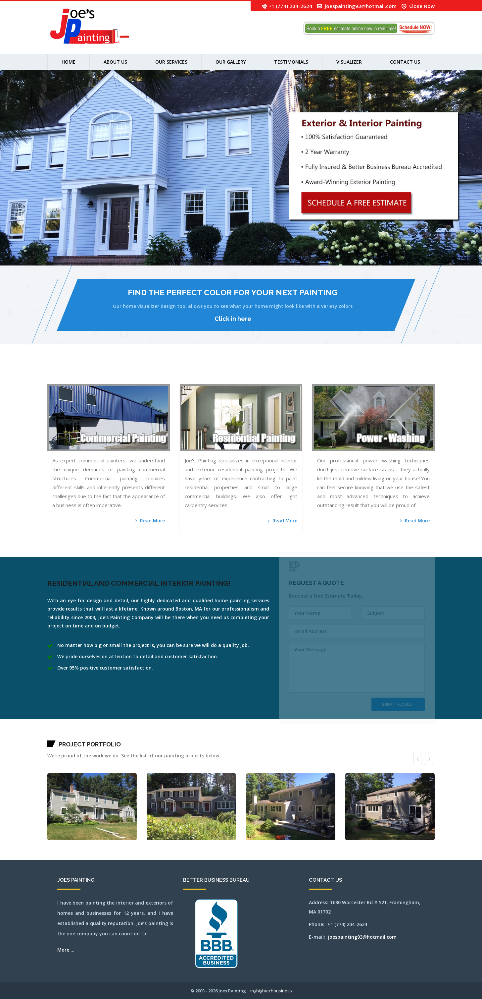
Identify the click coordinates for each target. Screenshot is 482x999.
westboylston (74, 380)
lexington (234, 371)
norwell (341, 371)
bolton (94, 371)
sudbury (425, 371)
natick (297, 371)
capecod (129, 371)
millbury (285, 371)
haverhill (201, 371)
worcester (103, 380)
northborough (327, 371)
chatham (143, 371)
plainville (363, 371)
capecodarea (132, 371)
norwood (344, 371)
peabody (354, 371)
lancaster (226, 371)
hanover (193, 371)
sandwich (382, 371)
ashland (63, 371)
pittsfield (360, 371)
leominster (230, 371)
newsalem (306, 371)
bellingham (79, 371)
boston (96, 371)
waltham (51, 380)
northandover (317, 371)
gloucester (187, 371)
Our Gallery (231, 62)
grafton (190, 371)
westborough (69, 380)
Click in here (233, 318)
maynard (258, 371)
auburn (71, 371)
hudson (219, 371)
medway (266, 371)
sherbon (390, 371)
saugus (386, 371)
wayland (59, 380)
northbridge (331, 371)
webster (62, 380)
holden (208, 371)
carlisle (136, 371)
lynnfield (247, 371)
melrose (269, 371)
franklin (184, 371)
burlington (120, 371)
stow (423, 371)
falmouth (176, 371)
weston (82, 380)
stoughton (420, 371)
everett (173, 371)
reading (372, 371)
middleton (279, 371)
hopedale (213, 371)
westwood (85, 380)
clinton (157, 371)
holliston (210, 371)
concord (162, 371)
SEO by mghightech (112, 380)
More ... (65, 950)
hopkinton (216, 371)
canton (127, 371)
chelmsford (146, 371)
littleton (240, 371)
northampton (313, 371)
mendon (272, 371)
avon (72, 371)
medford (264, 371)
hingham (205, 371)
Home (68, 62)
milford (282, 371)
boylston (102, 371)
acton (54, 371)
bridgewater (110, 371)
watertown (55, 380)
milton (291, 371)
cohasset (159, 371)
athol (65, 371)
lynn (245, 371)
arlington (59, 371)
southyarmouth (413, 371)
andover (57, 371)
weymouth (88, 380)
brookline (116, 371)
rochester (377, 371)
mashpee (255, 371)
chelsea (150, 371)
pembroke (356, 371)
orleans (347, 371)
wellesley (65, 380)
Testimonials (291, 62)
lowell (243, 371)
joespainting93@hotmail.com (361, 6)
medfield (261, 371)
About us (115, 62)
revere (374, 371)
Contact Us (405, 62)
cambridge (123, 371)
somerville (400, 371)
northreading (336, 371)
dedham (165, 371)
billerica (91, 371)
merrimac (275, 371)
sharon (388, 371)
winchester (97, 380)
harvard (196, 371)
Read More (150, 520)
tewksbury (428, 371)
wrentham (107, 380)
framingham (180, 371)
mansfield (48, 371)
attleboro (67, 371)
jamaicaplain (223, 371)
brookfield (113, 371)
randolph (369, 371)
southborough (405, 371)
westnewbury (78, 380)
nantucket (294, 371)
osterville (350, 371)
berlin (86, 371)
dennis (168, 371)
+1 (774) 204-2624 (290, 6)
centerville (139, 371)
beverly (88, 371)
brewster (105, 371)
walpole (48, 380)
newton (309, 371)
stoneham (417, 371)
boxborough (99, 371)
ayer (74, 371)
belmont (83, 371)
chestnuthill (153, 371)
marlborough (251, 371)
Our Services (171, 62)
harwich (198, 371)
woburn (100, 380)
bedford (76, 371)
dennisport (170, 371)
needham (300, 371)
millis (289, 371)
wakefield (432, 371)
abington (52, 371)
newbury (303, 371)
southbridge (408, 371)
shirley (393, 371)
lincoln (237, 371)
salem (380, 371)
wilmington (93, 380)
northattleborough (322, 371)
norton (339, 371)
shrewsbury (396, 371)
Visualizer (349, 62)
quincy (366, 371)
